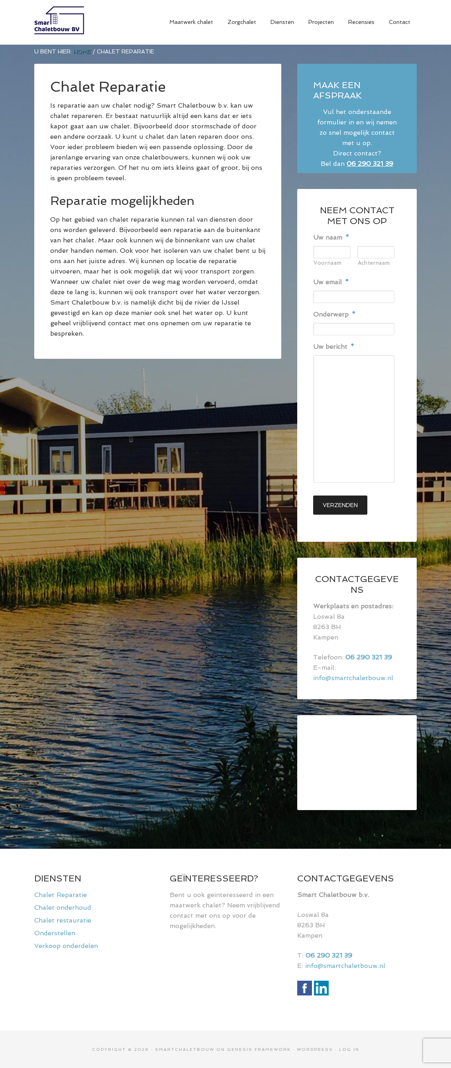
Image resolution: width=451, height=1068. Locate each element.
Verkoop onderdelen (66, 945)
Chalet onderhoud (62, 907)
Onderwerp (334, 314)
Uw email (331, 282)
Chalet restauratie (62, 919)
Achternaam (374, 263)
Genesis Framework (259, 1048)
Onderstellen (54, 932)
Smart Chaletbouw (94, 22)
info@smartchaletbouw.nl (353, 677)
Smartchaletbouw (184, 1048)
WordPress (315, 1048)
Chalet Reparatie (60, 894)
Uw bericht (333, 346)
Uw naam (331, 237)
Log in (349, 1048)
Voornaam (327, 263)
